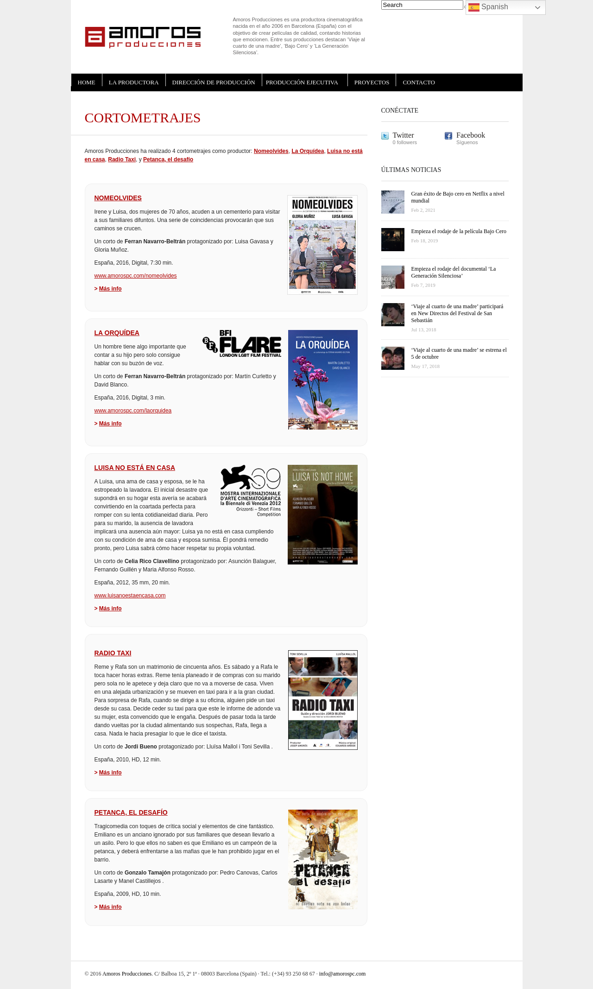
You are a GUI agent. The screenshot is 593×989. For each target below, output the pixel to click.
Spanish (488, 7)
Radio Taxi (122, 159)
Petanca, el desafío (168, 159)
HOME (86, 82)
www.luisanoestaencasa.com (130, 595)
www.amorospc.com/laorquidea (133, 410)
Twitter (403, 135)
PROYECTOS (372, 82)
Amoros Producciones (126, 973)
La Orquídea (307, 151)
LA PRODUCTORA (134, 82)
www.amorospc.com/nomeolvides (136, 276)
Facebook (470, 135)
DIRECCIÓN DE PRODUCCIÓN (213, 82)
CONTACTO (419, 82)
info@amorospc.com (342, 973)
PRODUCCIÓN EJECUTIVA (302, 82)
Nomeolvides (271, 151)
